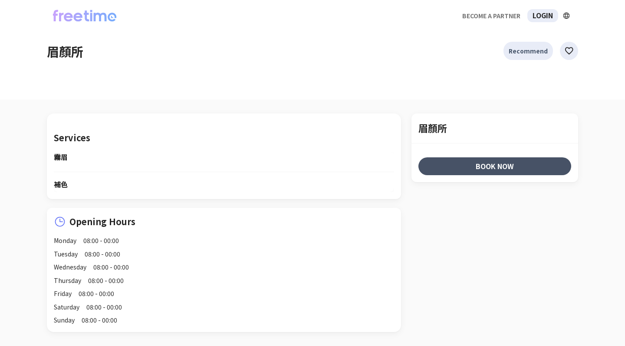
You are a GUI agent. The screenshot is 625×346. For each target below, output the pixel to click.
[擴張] (566, 15)
